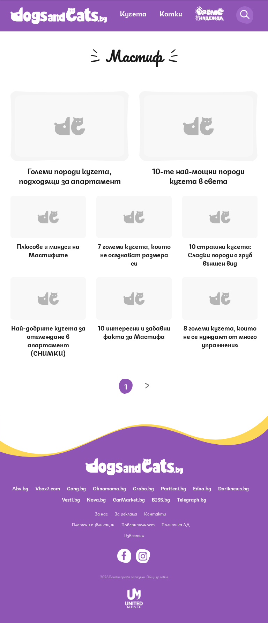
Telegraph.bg (191, 499)
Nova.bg (96, 499)
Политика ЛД (175, 524)
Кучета (133, 13)
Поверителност (138, 524)
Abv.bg (20, 487)
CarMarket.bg (129, 499)
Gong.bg (76, 487)
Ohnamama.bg (109, 487)
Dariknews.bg (233, 487)
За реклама (126, 514)
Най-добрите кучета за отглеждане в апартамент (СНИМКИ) (48, 340)
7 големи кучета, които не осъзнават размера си (134, 254)
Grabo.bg (143, 487)
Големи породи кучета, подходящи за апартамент (70, 175)
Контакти (155, 514)
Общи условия (157, 576)
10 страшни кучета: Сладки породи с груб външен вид (220, 254)
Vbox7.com (47, 487)
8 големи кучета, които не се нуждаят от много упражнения (220, 336)
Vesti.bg (71, 499)
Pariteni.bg (173, 487)
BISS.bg (161, 499)
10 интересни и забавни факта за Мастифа (134, 331)
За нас (101, 514)
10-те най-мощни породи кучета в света (198, 175)
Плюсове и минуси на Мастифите (48, 250)
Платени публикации (93, 524)
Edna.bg (202, 487)
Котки (170, 13)
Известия (134, 535)
